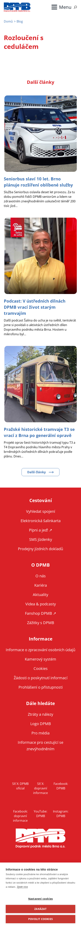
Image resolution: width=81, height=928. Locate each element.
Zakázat (40, 909)
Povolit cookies (40, 919)
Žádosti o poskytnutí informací (40, 677)
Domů (8, 21)
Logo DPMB (40, 723)
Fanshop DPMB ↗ (40, 613)
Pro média (40, 733)
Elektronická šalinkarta (41, 520)
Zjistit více (22, 886)
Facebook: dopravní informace (20, 816)
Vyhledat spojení (40, 511)
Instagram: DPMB (60, 813)
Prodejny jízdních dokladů (40, 548)
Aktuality (40, 594)
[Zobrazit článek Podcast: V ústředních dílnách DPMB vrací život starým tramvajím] (34, 307)
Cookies (41, 668)
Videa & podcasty (40, 604)
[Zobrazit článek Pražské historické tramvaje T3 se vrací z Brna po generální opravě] (39, 432)
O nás (40, 575)
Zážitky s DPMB (40, 622)
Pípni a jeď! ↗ (40, 530)
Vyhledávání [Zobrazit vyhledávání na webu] (75, 7)
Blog (20, 21)
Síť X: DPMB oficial (20, 786)
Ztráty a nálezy (40, 714)
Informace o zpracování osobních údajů (40, 649)
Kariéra (40, 585)
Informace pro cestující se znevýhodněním (40, 745)
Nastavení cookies (40, 899)
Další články (36, 472)
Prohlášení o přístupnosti (40, 687)
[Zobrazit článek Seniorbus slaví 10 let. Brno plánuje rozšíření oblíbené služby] (38, 182)
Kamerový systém (40, 659)
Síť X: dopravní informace (40, 788)
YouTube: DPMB (40, 813)
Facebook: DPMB (61, 786)
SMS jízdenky (40, 539)
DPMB (41, 838)
